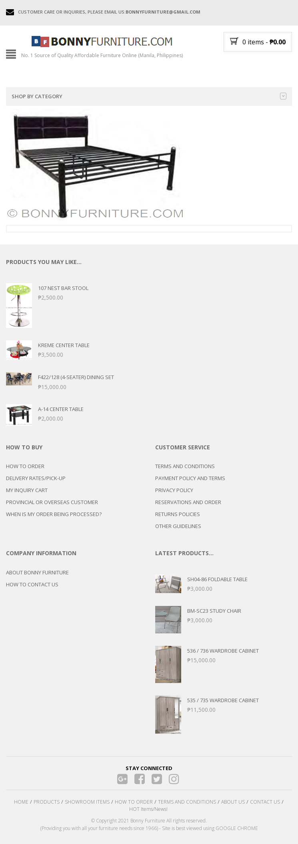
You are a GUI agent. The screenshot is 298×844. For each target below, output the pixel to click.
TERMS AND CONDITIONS (185, 466)
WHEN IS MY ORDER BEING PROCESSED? (54, 514)
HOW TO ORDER (25, 466)
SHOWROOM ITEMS (87, 801)
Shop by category (149, 96)
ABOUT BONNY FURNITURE (37, 572)
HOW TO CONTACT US (32, 584)
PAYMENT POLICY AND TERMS (190, 478)
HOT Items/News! (148, 809)
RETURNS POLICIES (177, 514)
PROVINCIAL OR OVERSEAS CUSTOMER (52, 502)
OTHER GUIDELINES (178, 526)
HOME (21, 801)
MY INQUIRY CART (27, 490)
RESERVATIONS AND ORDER (188, 502)
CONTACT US (265, 801)
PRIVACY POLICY (174, 490)
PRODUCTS (47, 801)
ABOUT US (233, 801)
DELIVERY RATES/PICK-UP (36, 478)
